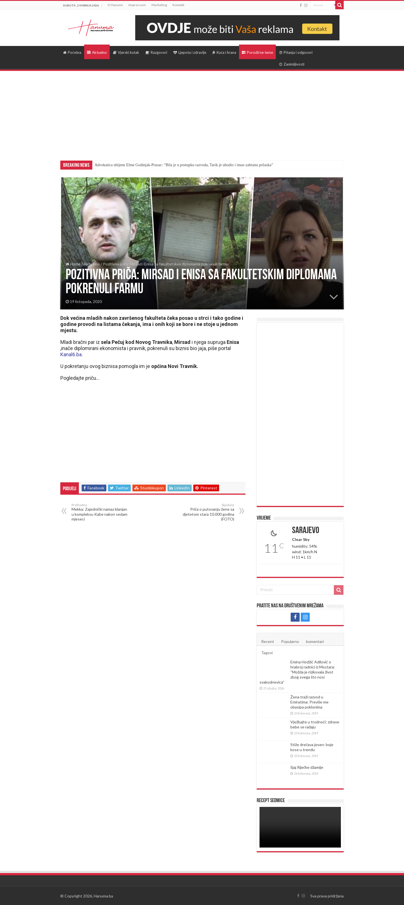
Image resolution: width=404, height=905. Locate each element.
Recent (267, 641)
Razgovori (156, 52)
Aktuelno (97, 52)
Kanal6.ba (71, 354)
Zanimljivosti (291, 64)
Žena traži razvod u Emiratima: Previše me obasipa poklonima (309, 702)
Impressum (137, 5)
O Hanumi (115, 5)
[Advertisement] (202, 113)
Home (73, 263)
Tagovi (267, 652)
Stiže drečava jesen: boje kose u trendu (311, 747)
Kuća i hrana (224, 52)
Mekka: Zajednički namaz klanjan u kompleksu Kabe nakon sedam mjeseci (100, 512)
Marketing (159, 5)
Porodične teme (257, 52)
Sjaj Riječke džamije (306, 767)
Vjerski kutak (126, 52)
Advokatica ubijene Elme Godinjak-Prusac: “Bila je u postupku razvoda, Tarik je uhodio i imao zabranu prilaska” (184, 165)
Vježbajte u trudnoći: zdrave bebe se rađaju (314, 724)
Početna (72, 52)
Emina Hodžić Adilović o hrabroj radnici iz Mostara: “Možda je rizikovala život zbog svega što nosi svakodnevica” (297, 671)
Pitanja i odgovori (296, 52)
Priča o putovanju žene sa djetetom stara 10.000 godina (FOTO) (205, 512)
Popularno (290, 641)
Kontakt (178, 5)
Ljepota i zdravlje (189, 52)
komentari (315, 641)
